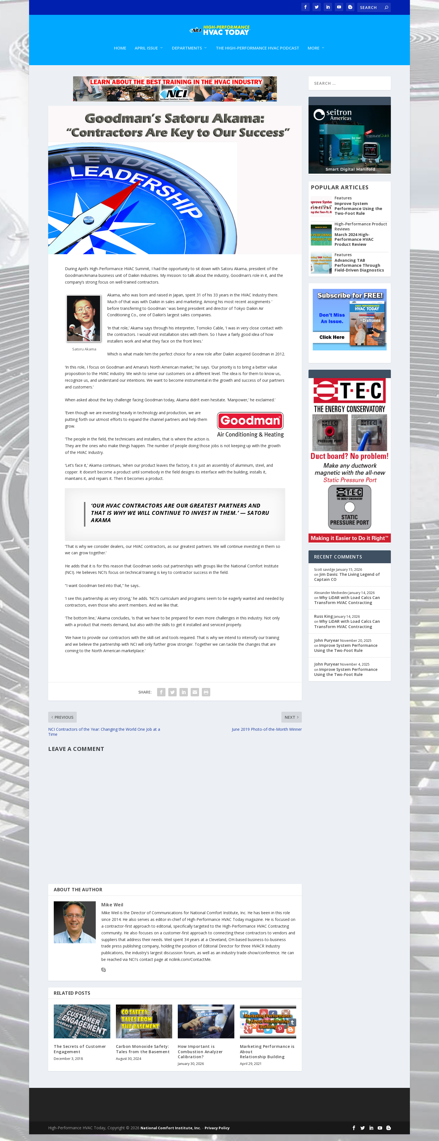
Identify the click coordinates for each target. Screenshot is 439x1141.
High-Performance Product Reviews (361, 233)
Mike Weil (112, 911)
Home (120, 54)
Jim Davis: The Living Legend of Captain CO (347, 583)
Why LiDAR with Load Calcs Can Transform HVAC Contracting (347, 607)
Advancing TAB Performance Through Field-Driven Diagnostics (359, 272)
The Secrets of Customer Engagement (80, 1055)
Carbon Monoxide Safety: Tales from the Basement (143, 1055)
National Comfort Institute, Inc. (171, 1134)
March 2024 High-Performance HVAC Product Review (354, 246)
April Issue (146, 54)
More (313, 54)
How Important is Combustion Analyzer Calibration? (200, 1058)
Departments (187, 54)
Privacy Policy (217, 1134)
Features (343, 204)
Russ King (323, 623)
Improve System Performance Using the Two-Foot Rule (358, 215)
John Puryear (326, 647)
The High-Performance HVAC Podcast (257, 54)
